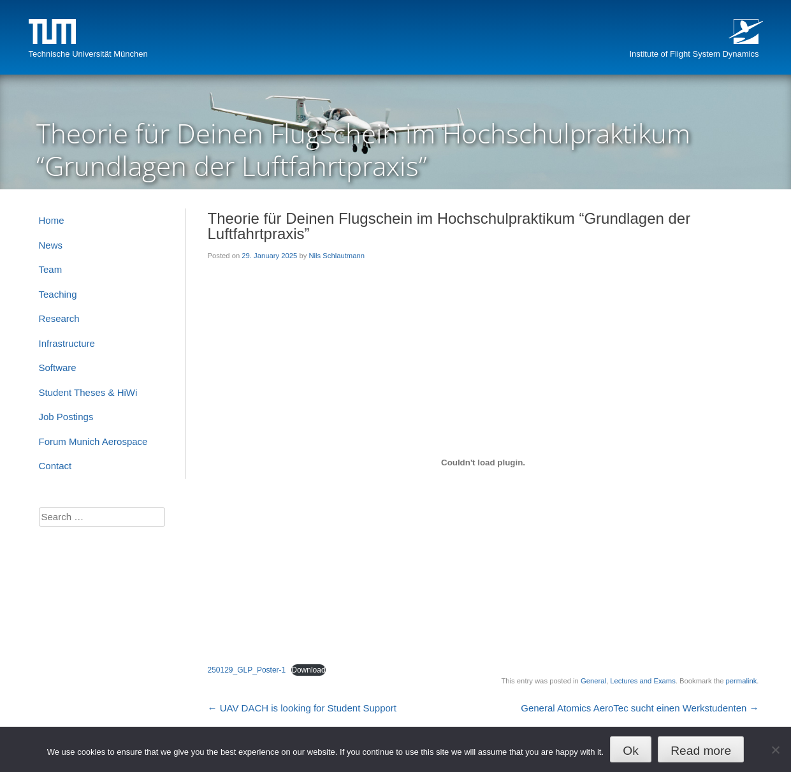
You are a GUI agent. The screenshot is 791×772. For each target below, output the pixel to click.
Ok (631, 750)
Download (308, 670)
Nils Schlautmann (336, 255)
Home (51, 220)
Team (50, 269)
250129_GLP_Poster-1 (247, 670)
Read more (701, 750)
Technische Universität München (88, 54)
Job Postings (66, 416)
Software (57, 367)
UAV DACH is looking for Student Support (302, 708)
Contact (55, 465)
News (51, 245)
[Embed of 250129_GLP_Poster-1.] (483, 462)
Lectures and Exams (643, 681)
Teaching (58, 294)
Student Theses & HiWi (88, 392)
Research (59, 318)
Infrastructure (67, 343)
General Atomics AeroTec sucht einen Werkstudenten (639, 708)
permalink (741, 681)
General (593, 681)
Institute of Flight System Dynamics (693, 54)
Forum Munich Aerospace (93, 441)
